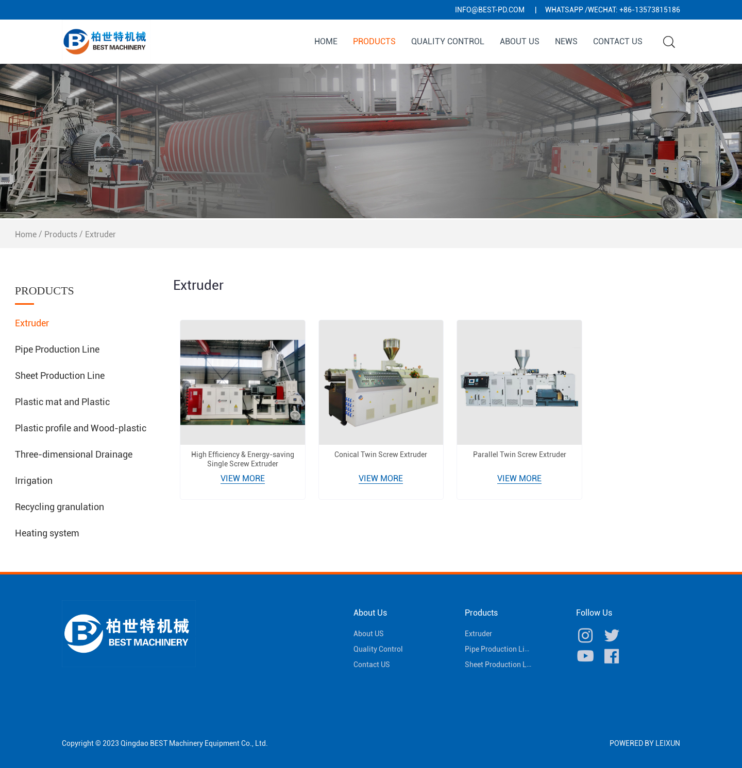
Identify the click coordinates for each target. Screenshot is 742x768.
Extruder (100, 234)
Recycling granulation (59, 506)
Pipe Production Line (57, 349)
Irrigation (34, 480)
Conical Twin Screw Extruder (380, 454)
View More (243, 478)
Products (374, 41)
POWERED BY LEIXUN (645, 743)
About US (519, 41)
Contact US (618, 41)
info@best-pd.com (490, 10)
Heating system (47, 533)
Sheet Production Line (60, 375)
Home (326, 41)
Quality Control (447, 41)
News (566, 41)
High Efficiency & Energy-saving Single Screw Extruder (242, 459)
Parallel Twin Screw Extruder (519, 454)
